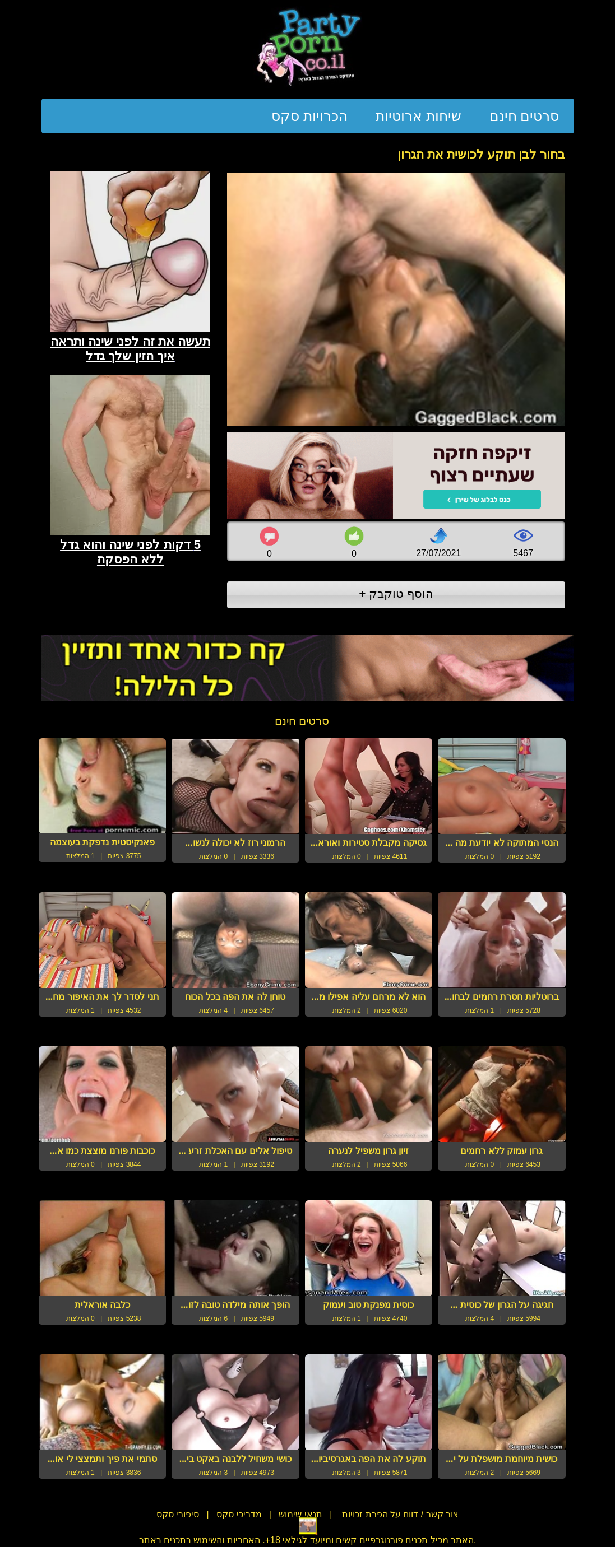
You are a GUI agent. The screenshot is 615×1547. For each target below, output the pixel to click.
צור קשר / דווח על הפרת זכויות (399, 1514)
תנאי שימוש (300, 1514)
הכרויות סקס (309, 116)
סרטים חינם (524, 116)
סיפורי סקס (177, 1514)
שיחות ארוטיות (418, 116)
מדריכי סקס (238, 1514)
